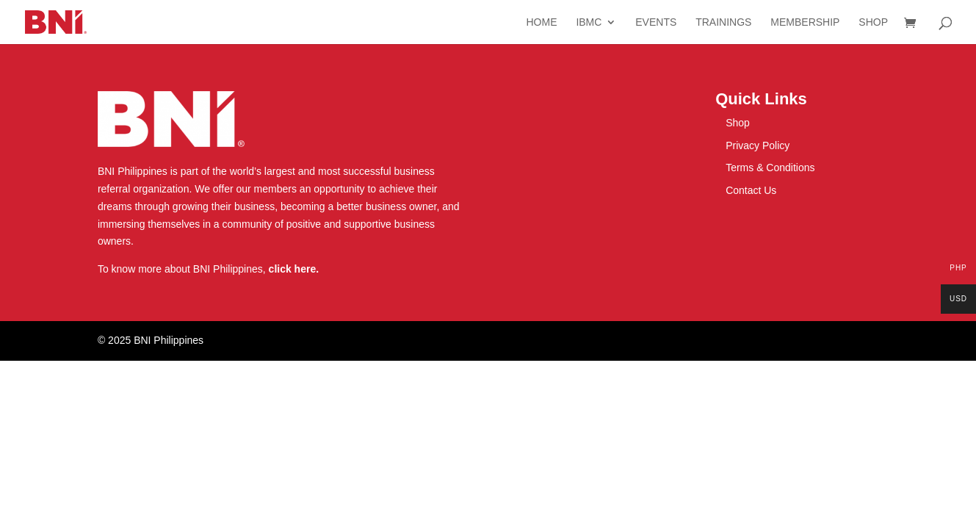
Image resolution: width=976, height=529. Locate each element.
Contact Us (751, 190)
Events (655, 22)
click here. (294, 269)
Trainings (723, 22)
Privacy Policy (757, 145)
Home (541, 22)
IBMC (588, 22)
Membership (804, 22)
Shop (873, 22)
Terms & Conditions (770, 167)
